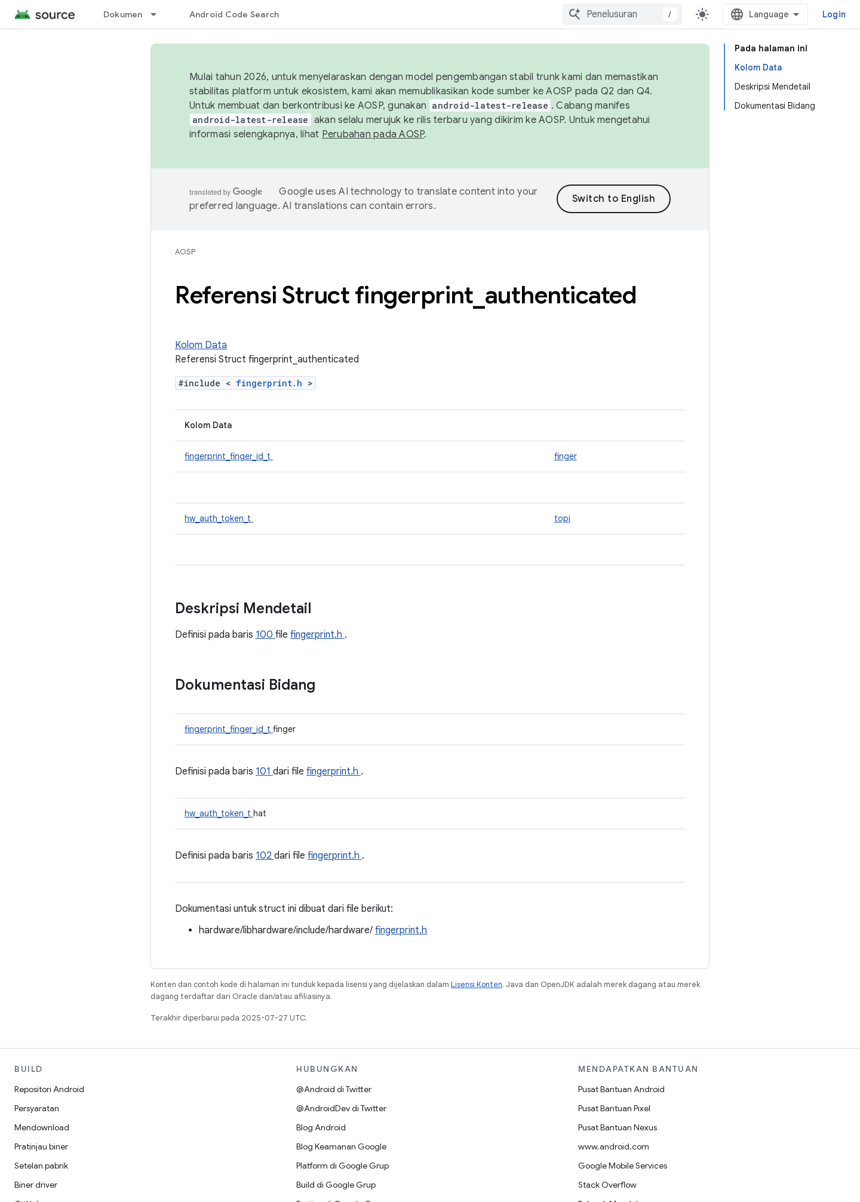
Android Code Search (234, 14)
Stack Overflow (607, 1184)
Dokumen (123, 14)
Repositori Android (49, 1089)
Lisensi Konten (476, 984)
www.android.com (613, 1146)
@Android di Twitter (333, 1089)
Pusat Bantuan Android (621, 1089)
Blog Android (321, 1127)
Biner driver (35, 1184)
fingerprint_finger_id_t (229, 456)
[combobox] (622, 14)
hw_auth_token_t (219, 518)
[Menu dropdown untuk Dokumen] (159, 14)
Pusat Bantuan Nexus (617, 1127)
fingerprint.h (272, 383)
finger (565, 456)
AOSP (185, 252)
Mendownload (41, 1127)
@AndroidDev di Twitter (341, 1108)
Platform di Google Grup (342, 1165)
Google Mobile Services (622, 1165)
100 (265, 635)
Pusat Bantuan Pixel (614, 1108)
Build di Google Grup (336, 1184)
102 (265, 856)
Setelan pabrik (41, 1165)
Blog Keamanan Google (341, 1146)
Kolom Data (201, 345)
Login (834, 14)
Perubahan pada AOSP (373, 134)
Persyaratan (36, 1108)
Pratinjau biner (41, 1146)
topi (562, 518)
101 (264, 771)
